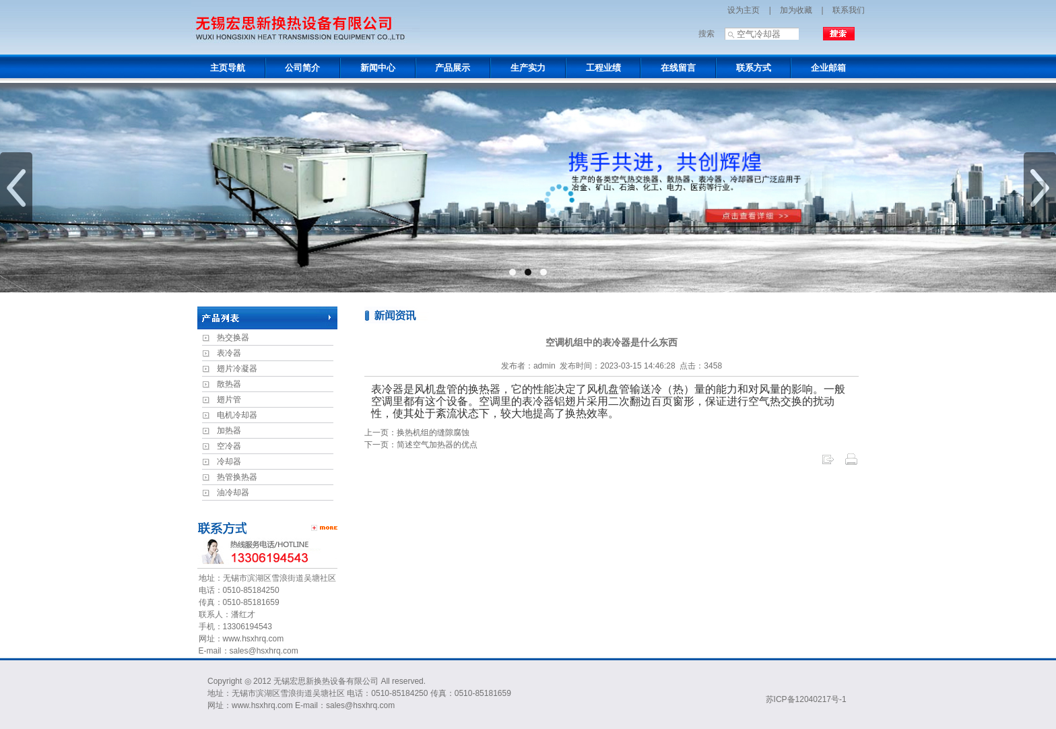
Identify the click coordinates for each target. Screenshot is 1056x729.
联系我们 (848, 10)
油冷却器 (233, 492)
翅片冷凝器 (237, 368)
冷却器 (229, 461)
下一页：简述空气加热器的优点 (420, 444)
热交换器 (233, 337)
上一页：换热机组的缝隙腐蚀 (416, 432)
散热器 (229, 384)
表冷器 (229, 353)
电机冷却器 (237, 415)
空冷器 (229, 446)
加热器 (229, 430)
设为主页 (743, 10)
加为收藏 (796, 10)
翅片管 (229, 399)
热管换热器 (237, 477)
